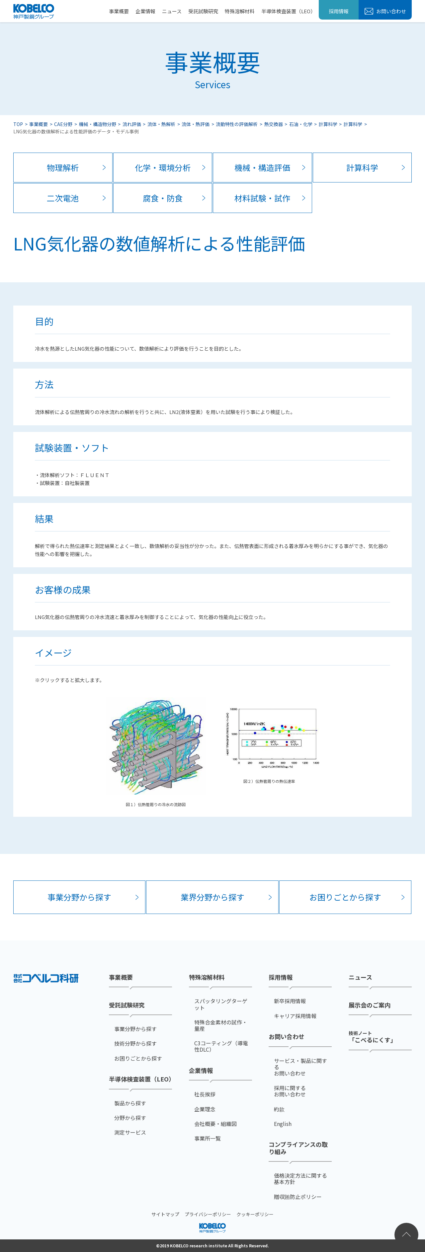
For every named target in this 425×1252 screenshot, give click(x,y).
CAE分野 (63, 124)
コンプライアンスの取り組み (298, 1148)
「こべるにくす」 (372, 1036)
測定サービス (130, 1132)
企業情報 (145, 11)
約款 (279, 1109)
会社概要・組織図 (215, 1124)
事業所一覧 (207, 1138)
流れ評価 (132, 124)
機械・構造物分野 (97, 124)
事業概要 (119, 11)
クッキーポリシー (255, 1214)
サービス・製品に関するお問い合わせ (300, 1067)
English (283, 1124)
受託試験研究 (203, 11)
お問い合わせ (390, 11)
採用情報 (339, 11)
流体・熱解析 (161, 124)
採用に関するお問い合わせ (290, 1091)
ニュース (172, 11)
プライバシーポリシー (208, 1214)
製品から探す (130, 1103)
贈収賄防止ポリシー (298, 1196)
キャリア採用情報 (295, 1016)
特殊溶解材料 (240, 11)
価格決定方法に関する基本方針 (300, 1178)
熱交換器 (273, 124)
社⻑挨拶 (204, 1094)
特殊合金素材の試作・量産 (220, 1025)
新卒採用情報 (290, 1001)
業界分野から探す (212, 897)
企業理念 (204, 1109)
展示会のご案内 (369, 1005)
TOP (18, 124)
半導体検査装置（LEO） (288, 11)
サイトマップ (165, 1214)
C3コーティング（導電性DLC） (221, 1046)
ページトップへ (406, 1235)
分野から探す (130, 1117)
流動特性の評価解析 (237, 124)
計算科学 (328, 124)
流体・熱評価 (196, 124)
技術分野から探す (135, 1043)
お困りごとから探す (345, 897)
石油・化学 (300, 124)
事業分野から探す (79, 897)
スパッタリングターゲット (220, 1004)
